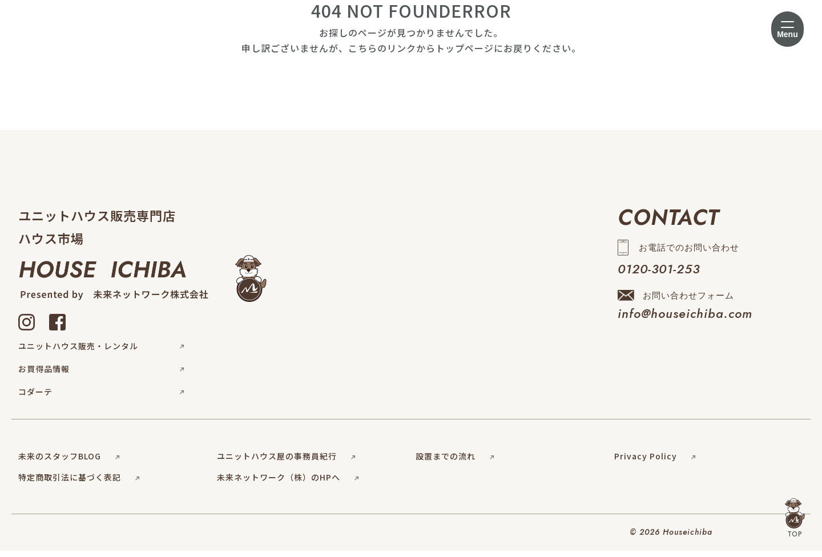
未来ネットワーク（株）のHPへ (287, 484)
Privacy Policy (654, 462)
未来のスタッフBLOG (68, 462)
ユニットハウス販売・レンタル (101, 348)
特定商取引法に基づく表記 (78, 484)
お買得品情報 (101, 373)
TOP (795, 518)
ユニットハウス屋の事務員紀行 (286, 462)
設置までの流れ (455, 462)
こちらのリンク (382, 48)
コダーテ (101, 398)
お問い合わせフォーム (685, 309)
